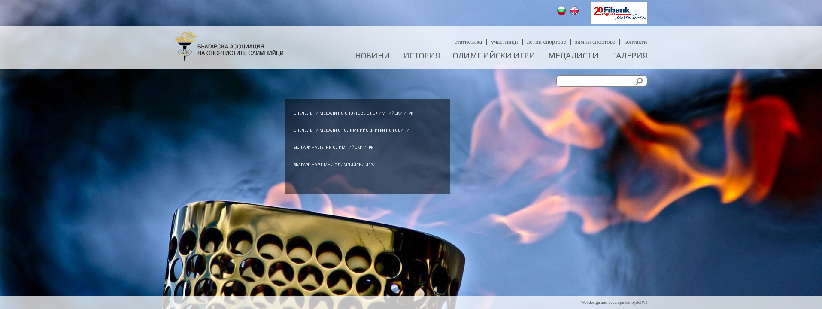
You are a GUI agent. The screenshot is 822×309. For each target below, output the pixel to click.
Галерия (629, 56)
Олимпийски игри (494, 56)
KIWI (642, 302)
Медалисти (573, 56)
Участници (504, 42)
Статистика (468, 42)
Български (562, 11)
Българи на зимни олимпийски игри (470, 188)
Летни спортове (546, 42)
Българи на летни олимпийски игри (469, 170)
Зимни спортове (595, 42)
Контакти (635, 42)
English (575, 11)
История (421, 56)
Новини (372, 56)
